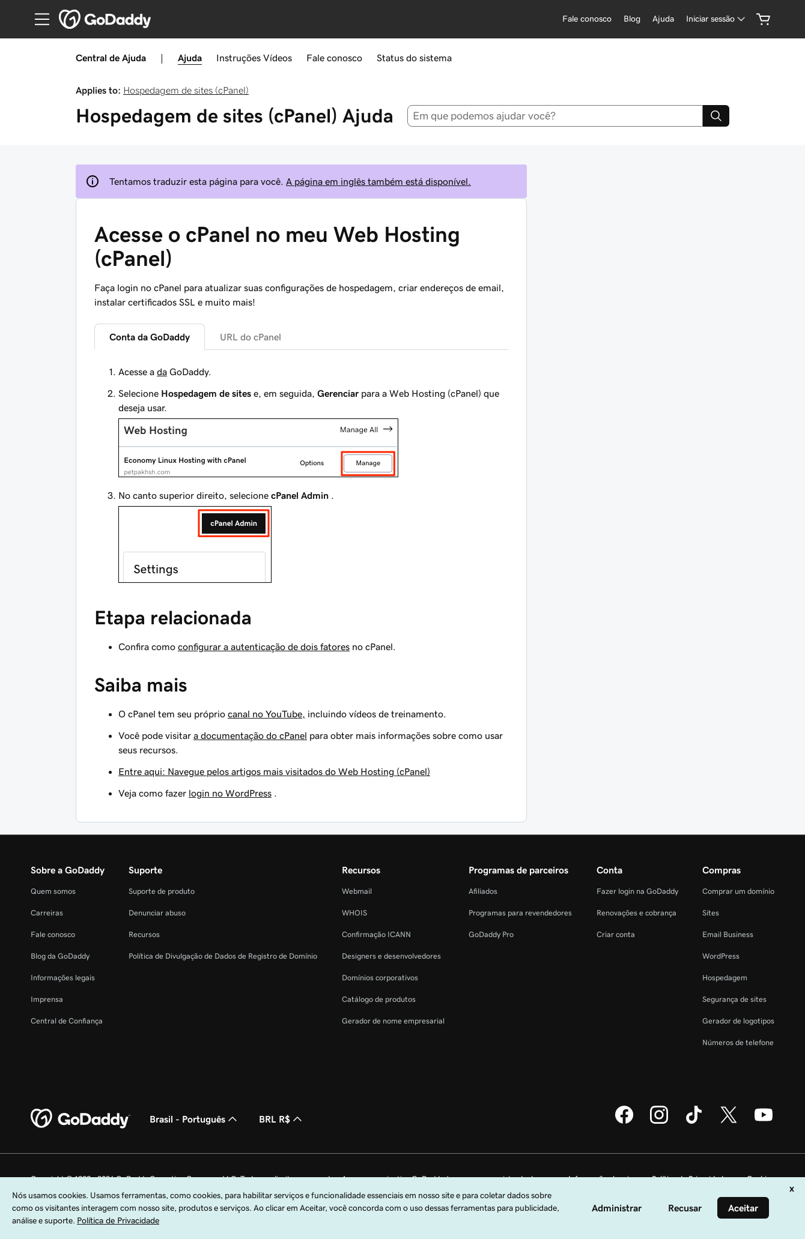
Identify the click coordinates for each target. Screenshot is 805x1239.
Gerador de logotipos (738, 1021)
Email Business (727, 934)
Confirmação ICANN (376, 934)
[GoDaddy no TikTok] (694, 1122)
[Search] (716, 116)
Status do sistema (414, 57)
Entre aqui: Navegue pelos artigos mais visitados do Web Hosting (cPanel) (274, 771)
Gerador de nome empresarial (393, 1021)
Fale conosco (334, 57)
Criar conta (616, 934)
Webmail (357, 891)
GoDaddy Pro (491, 934)
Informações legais (63, 977)
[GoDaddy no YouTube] (763, 1122)
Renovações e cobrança (636, 913)
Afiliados (483, 891)
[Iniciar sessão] (716, 19)
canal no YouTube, (266, 714)
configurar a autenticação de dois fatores (264, 646)
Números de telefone (738, 1042)
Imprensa (47, 999)
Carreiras (47, 913)
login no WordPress (230, 793)
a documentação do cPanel (250, 735)
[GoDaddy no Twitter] (729, 1122)
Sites (710, 913)
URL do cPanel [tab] (250, 337)
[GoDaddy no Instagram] (659, 1122)
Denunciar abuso (157, 913)
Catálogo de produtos (379, 999)
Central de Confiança (67, 1021)
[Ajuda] (663, 19)
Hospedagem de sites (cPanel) (186, 90)
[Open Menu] (37, 19)
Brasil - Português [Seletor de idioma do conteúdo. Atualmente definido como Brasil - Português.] (195, 1119)
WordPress (721, 956)
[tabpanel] (301, 475)
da (162, 371)
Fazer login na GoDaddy (637, 891)
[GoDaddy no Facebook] (624, 1122)
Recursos (144, 934)
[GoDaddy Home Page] (80, 1119)
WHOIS (354, 913)
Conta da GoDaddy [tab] (149, 337)
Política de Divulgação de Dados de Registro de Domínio (223, 956)
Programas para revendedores (520, 913)
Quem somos (53, 891)
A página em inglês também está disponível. (378, 181)
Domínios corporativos (380, 977)
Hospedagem (724, 977)
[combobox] (555, 115)
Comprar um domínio (738, 891)
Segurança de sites (734, 999)
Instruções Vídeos (254, 57)
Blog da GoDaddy (60, 956)
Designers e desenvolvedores (391, 956)
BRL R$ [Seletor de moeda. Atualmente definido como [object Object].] (282, 1119)
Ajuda (190, 57)
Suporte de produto (162, 891)
